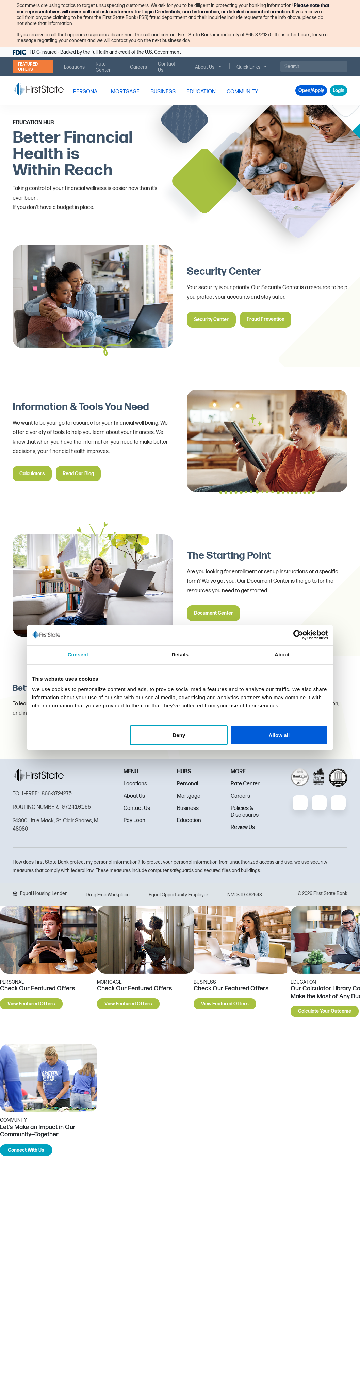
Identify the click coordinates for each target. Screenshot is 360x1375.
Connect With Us (26, 1150)
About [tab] (282, 654)
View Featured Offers (31, 1004)
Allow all (279, 735)
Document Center (213, 613)
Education (189, 820)
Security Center (211, 319)
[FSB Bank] (38, 89)
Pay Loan (134, 820)
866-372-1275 (57, 794)
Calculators (32, 474)
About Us (134, 796)
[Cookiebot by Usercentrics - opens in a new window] (298, 635)
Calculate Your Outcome (324, 1011)
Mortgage (188, 796)
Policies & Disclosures (245, 811)
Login (338, 90)
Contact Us (137, 808)
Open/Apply (311, 90)
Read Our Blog (78, 474)
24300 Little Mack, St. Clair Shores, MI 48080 (56, 825)
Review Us (243, 827)
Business (188, 808)
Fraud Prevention (265, 319)
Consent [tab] (78, 654)
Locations (135, 784)
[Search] (313, 66)
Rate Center (245, 784)
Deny (179, 735)
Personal (187, 784)
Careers (240, 796)
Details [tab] (180, 654)
